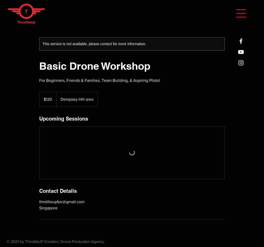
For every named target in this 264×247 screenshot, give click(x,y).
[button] (241, 13)
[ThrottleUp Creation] (240, 41)
